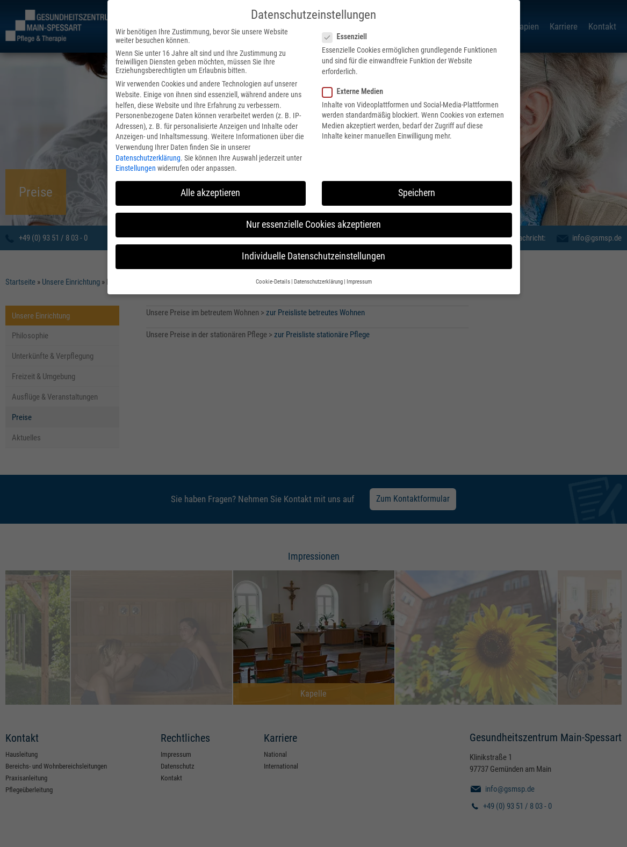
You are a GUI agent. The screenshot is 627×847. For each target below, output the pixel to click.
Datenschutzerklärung (148, 153)
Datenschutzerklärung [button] (318, 277)
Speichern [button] (416, 189)
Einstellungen (136, 164)
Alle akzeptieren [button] (210, 189)
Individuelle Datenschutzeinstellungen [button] (313, 252)
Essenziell (348, 32)
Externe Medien (356, 87)
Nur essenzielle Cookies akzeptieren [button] (313, 220)
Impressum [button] (359, 277)
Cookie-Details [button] (273, 277)
